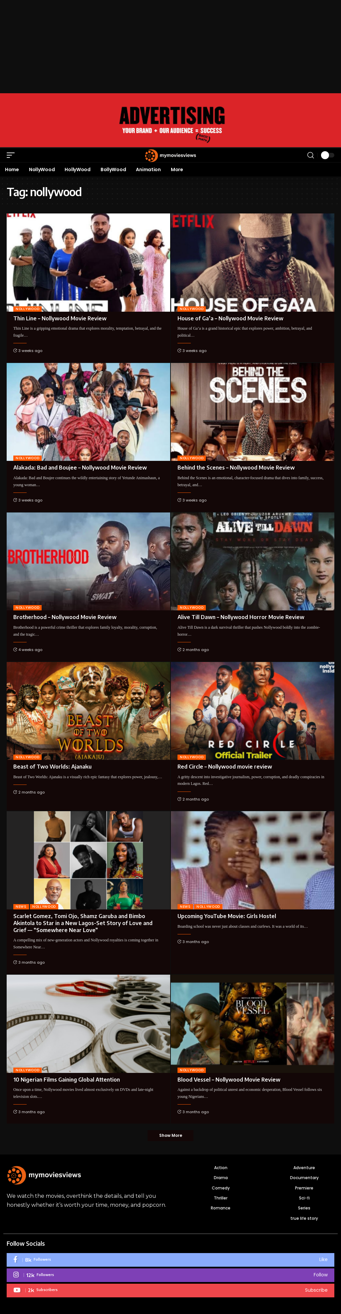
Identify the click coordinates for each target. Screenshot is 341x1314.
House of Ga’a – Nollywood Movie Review (230, 318)
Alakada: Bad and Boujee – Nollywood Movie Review (80, 467)
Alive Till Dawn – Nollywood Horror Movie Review (240, 617)
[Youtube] (170, 1291)
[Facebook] (170, 1260)
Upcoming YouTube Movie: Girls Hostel (226, 916)
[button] (12, 155)
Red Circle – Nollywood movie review (224, 766)
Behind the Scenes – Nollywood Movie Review (236, 467)
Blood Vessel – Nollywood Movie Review (228, 1079)
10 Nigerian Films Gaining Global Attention (66, 1079)
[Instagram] (170, 1275)
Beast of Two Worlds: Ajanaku (52, 766)
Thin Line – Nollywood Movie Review (60, 318)
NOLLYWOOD (27, 308)
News (21, 906)
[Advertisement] (170, 46)
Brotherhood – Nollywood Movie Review (65, 617)
